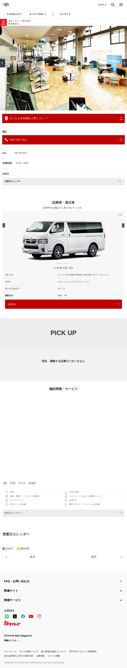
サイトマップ (10, 651)
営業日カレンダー (63, 181)
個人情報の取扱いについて (53, 651)
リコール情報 (53, 656)
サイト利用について (28, 651)
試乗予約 (63, 304)
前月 (32, 556)
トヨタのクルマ (14, 14)
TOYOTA (6, 4)
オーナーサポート (38, 14)
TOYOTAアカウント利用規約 (82, 651)
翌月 (94, 556)
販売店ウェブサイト (64, 513)
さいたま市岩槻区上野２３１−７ (64, 118)
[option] (63, 68)
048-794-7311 (64, 139)
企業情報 (40, 656)
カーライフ (65, 14)
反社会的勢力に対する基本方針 (19, 656)
